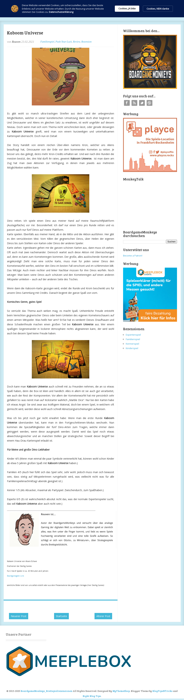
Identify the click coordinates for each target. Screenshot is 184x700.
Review (76, 41)
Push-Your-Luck (64, 41)
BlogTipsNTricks (162, 691)
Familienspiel (47, 41)
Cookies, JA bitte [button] (127, 8)
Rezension (86, 41)
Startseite (61, 616)
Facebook (127, 103)
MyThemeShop (121, 691)
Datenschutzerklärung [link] (61, 12)
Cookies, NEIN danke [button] (158, 8)
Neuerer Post (18, 616)
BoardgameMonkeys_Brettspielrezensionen (46, 691)
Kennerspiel (132, 343)
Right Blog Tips (92, 696)
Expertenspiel (133, 334)
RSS (134, 103)
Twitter (142, 103)
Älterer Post (103, 616)
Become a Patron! (132, 255)
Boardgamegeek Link (15, 576)
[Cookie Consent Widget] (92, 8)
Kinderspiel (132, 348)
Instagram (149, 103)
